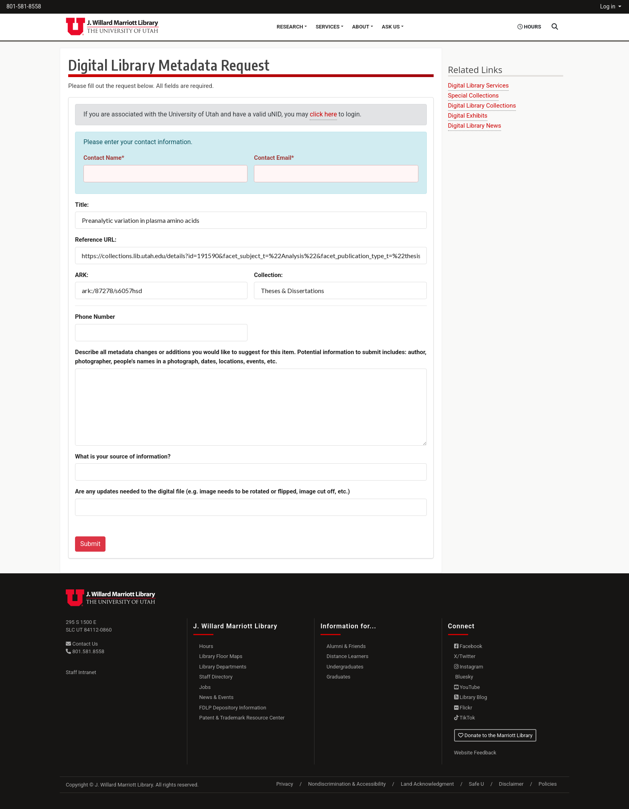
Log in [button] (608, 6)
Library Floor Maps (221, 656)
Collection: (268, 275)
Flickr (463, 708)
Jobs (205, 687)
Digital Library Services (478, 85)
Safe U (476, 784)
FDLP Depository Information (232, 708)
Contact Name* (103, 157)
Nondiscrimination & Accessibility (347, 784)
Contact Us (82, 644)
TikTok (464, 718)
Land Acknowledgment (427, 784)
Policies (548, 784)
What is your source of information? (122, 456)
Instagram (468, 667)
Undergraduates (345, 667)
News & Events (216, 697)
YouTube (467, 687)
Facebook (468, 646)
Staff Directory (216, 677)
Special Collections (473, 95)
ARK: (81, 275)
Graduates (339, 677)
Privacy (284, 784)
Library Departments (223, 667)
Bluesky (463, 677)
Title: (82, 204)
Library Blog (470, 697)
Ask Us (391, 27)
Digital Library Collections (482, 105)
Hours (206, 646)
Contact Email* (274, 157)
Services (328, 27)
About (360, 27)
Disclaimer (511, 784)
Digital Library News (474, 125)
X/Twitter (465, 656)
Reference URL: (95, 239)
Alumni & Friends (346, 646)
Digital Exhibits (468, 115)
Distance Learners (347, 656)
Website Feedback (475, 753)
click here (323, 114)
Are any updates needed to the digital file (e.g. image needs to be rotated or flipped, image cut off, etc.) (212, 491)
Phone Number (95, 316)
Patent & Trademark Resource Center (242, 718)
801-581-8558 (23, 6)
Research (290, 27)
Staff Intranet (81, 672)
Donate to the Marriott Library (495, 735)
